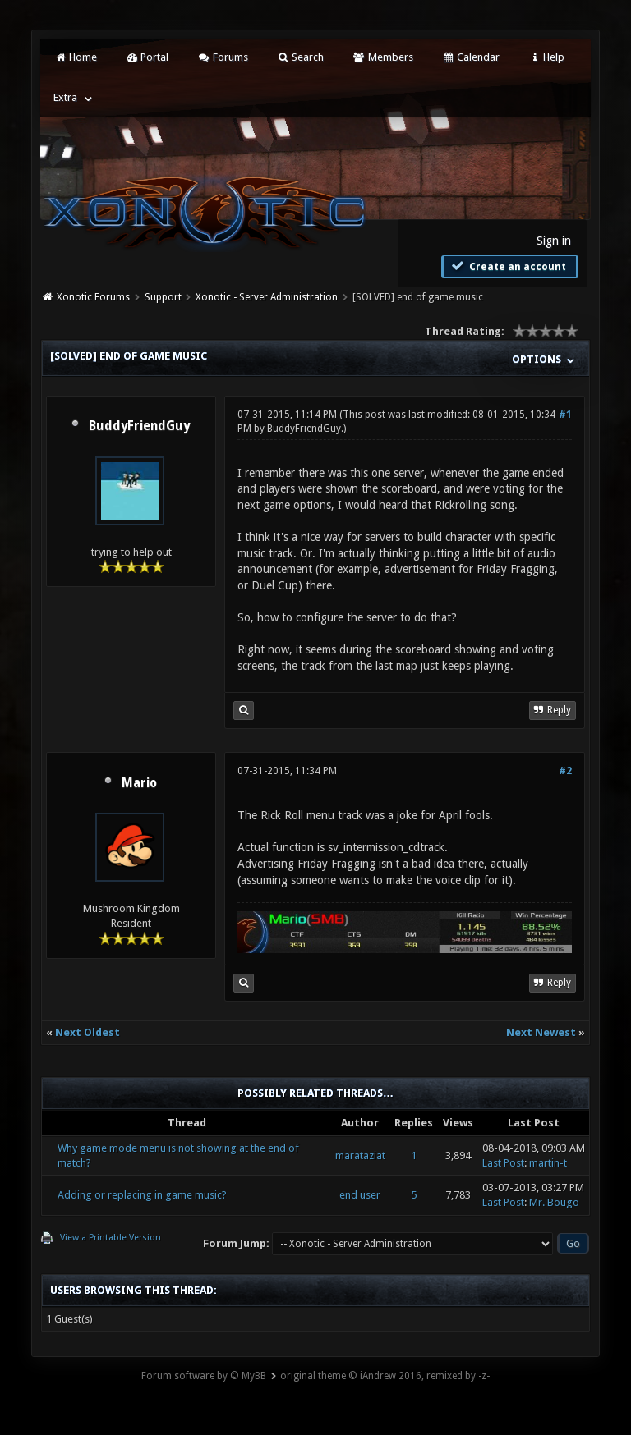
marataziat (360, 1155)
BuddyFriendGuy (139, 426)
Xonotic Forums (93, 297)
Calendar (471, 57)
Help (546, 57)
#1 (565, 414)
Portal (147, 57)
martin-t (548, 1163)
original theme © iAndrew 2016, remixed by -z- (385, 1376)
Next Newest (541, 1032)
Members (382, 57)
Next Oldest (87, 1032)
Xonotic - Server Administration (267, 297)
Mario (139, 783)
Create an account (507, 266)
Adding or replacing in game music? (142, 1195)
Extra (65, 97)
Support (163, 297)
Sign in (554, 240)
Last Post (503, 1163)
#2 (565, 771)
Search (300, 57)
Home (74, 57)
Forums (222, 57)
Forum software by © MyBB (203, 1376)
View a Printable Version (110, 1237)
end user (359, 1195)
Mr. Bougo (554, 1202)
